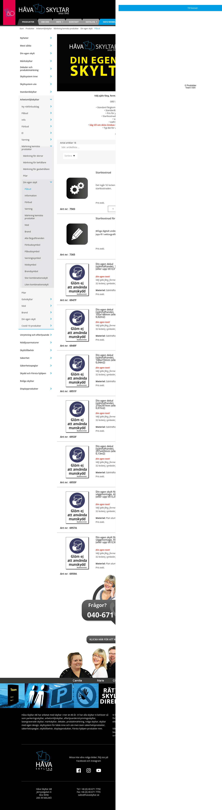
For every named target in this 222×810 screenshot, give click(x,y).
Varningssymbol (33, 258)
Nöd (27, 224)
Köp (123, 208)
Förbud (25, 126)
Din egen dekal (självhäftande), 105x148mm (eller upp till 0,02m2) (111, 313)
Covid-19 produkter (31, 325)
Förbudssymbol (32, 244)
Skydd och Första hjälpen (33, 373)
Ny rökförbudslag (30, 106)
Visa (123, 254)
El (22, 133)
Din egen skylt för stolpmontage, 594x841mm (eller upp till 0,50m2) (185, 540)
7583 (147, 101)
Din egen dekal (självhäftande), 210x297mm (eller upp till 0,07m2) (111, 404)
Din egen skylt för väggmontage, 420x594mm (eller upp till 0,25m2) (112, 494)
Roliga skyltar (27, 381)
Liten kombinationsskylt (37, 284)
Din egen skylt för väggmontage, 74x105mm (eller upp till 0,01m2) (184, 221)
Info (24, 119)
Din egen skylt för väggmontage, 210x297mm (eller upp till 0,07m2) (185, 357)
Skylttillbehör (27, 350)
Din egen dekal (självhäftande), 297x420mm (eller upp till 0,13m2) (111, 449)
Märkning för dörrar (33, 155)
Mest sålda (25, 45)
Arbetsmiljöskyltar (44, 28)
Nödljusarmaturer (29, 342)
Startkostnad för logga (109, 218)
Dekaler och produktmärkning (29, 69)
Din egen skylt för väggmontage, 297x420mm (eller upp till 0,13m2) (185, 403)
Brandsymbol (31, 271)
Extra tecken (176, 172)
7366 (152, 113)
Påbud (25, 113)
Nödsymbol (30, 264)
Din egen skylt (86, 28)
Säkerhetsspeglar (29, 365)
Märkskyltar (26, 61)
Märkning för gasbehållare (36, 169)
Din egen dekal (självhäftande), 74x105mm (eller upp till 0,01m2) (112, 266)
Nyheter (24, 37)
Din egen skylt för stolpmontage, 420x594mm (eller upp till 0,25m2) (185, 494)
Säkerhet (24, 357)
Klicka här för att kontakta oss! (111, 639)
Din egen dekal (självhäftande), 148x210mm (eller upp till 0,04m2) (111, 358)
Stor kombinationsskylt (36, 277)
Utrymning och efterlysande (34, 334)
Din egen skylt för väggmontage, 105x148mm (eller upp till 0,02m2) (185, 266)
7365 (156, 116)
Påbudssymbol (32, 251)
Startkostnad (103, 172)
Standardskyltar (28, 91)
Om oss (45, 21)
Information (31, 195)
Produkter (28, 21)
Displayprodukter (29, 388)
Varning (25, 139)
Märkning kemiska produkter (66, 28)
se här (143, 119)
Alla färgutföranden (34, 238)
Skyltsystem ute (28, 84)
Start (22, 28)
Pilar (25, 175)
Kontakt (74, 21)
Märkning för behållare (34, 162)
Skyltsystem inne (29, 76)
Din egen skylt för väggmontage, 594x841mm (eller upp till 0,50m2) (112, 540)
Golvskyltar (27, 299)
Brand (28, 231)
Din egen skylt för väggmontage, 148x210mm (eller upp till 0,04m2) (185, 312)
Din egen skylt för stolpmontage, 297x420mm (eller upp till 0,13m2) (185, 448)
